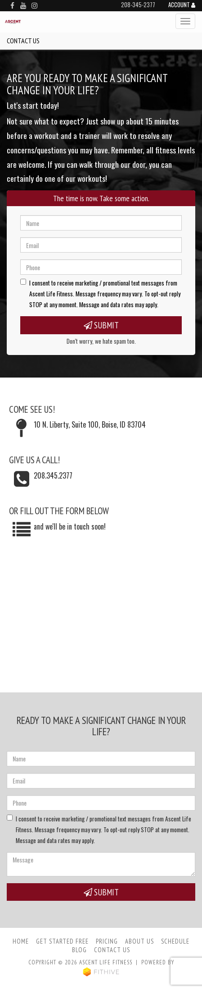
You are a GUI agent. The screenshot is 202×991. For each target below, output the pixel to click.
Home (21, 941)
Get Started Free (62, 941)
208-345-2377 (138, 4)
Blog (79, 949)
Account (181, 5)
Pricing (107, 941)
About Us (139, 941)
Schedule (175, 941)
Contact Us (112, 949)
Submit (101, 325)
